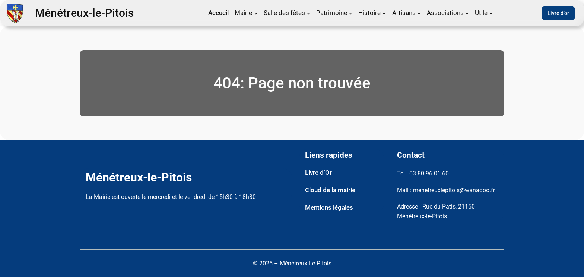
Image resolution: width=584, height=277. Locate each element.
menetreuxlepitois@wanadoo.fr (454, 190)
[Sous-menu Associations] (467, 13)
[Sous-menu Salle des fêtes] (308, 13)
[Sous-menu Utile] (491, 13)
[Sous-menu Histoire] (384, 13)
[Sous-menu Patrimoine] (350, 13)
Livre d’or (558, 13)
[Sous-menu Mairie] (256, 13)
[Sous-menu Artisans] (419, 13)
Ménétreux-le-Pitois (84, 13)
